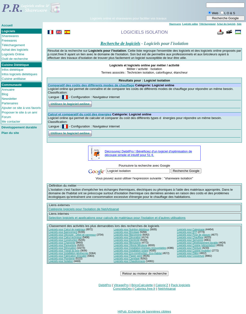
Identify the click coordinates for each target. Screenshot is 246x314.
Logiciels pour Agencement (63, 232)
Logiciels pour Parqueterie (62, 245)
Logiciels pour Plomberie (62, 258)
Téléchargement (13, 45)
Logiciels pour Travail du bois (64, 250)
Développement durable (19, 127)
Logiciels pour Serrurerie (190, 240)
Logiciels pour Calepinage (191, 229)
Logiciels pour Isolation (61, 261)
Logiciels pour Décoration (127, 237)
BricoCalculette (142, 285)
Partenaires (10, 103)
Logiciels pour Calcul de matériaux (67, 229)
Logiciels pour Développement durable (197, 242)
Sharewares (10, 36)
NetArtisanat (167, 288)
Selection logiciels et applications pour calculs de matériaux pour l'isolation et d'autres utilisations (117, 218)
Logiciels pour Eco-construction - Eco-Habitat (138, 253)
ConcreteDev (122, 288)
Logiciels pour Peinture (189, 248)
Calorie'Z (161, 285)
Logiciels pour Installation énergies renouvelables (140, 248)
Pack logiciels (180, 285)
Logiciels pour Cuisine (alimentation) (196, 245)
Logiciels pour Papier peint (128, 256)
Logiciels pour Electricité (127, 240)
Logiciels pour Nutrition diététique (131, 229)
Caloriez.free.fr (145, 288)
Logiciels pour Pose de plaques (193, 234)
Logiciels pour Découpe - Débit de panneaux (72, 234)
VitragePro (121, 285)
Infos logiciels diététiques (19, 74)
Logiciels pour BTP (187, 232)
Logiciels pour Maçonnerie (128, 234)
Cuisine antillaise (14, 79)
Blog (5, 94)
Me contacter (11, 121)
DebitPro (104, 285)
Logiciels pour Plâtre (188, 253)
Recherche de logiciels (120, 43)
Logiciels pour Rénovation (62, 248)
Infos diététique (12, 69)
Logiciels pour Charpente (62, 242)
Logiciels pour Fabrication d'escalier (68, 256)
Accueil (6, 25)
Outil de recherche (15, 59)
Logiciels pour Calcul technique (65, 237)
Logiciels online (190, 24)
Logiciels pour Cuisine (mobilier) (194, 250)
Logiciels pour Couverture (190, 256)
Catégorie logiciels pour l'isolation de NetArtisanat (84, 209)
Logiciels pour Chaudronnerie (129, 261)
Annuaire (8, 89)
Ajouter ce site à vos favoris (21, 108)
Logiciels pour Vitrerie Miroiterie (130, 245)
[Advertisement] (128, 9)
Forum (6, 117)
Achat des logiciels (15, 49)
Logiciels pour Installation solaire (131, 250)
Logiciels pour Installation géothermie (68, 253)
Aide (239, 24)
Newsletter (9, 98)
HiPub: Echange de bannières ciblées (144, 311)
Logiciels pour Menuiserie (127, 242)
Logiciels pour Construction (63, 240)
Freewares (9, 40)
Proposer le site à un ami (19, 112)
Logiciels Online (13, 54)
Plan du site (10, 133)
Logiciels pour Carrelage (127, 258)
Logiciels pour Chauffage (190, 237)
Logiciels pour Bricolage (126, 232)
